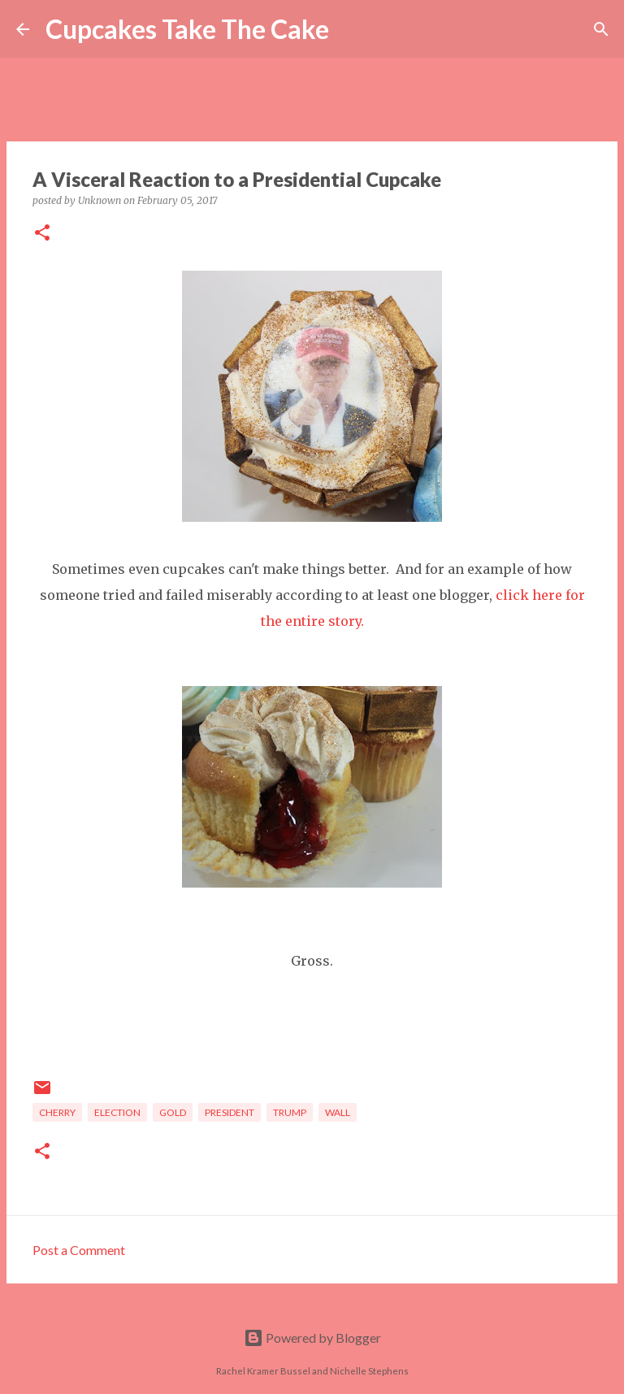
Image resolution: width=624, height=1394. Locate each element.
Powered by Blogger (312, 1337)
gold (172, 1112)
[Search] (352, 29)
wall (337, 1112)
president (229, 1112)
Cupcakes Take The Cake (187, 29)
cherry (57, 1112)
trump (289, 1112)
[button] (42, 234)
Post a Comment (78, 1249)
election (117, 1112)
